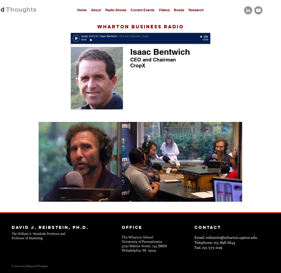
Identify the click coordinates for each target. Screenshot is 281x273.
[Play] (76, 38)
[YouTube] (258, 10)
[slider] (206, 37)
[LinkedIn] (248, 10)
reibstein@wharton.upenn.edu (231, 237)
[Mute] (201, 37)
